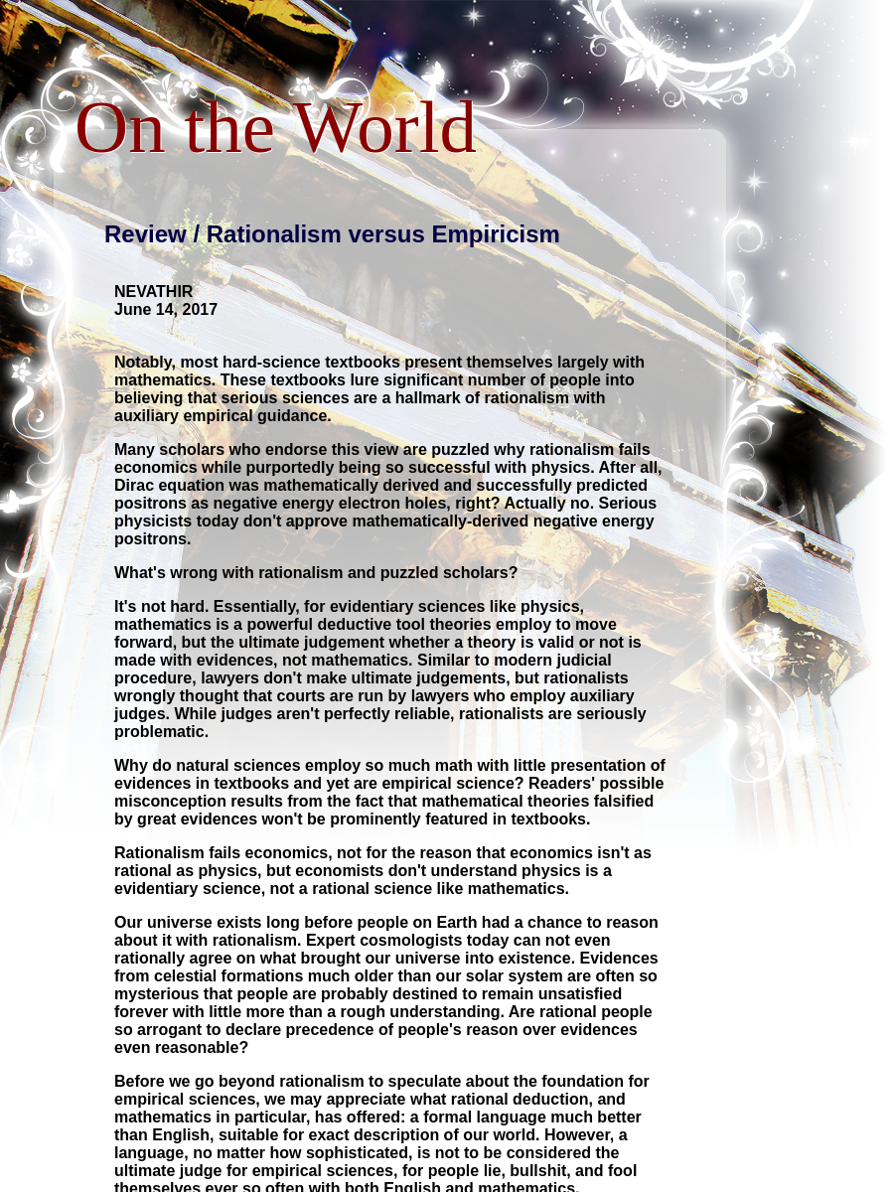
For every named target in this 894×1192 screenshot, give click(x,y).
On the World (275, 126)
